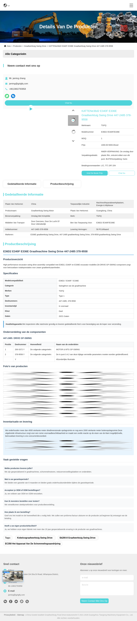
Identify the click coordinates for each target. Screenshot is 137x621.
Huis (9, 46)
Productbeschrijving (62, 184)
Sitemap (20, 615)
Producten (17, 46)
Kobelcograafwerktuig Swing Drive (34, 538)
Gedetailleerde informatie (21, 184)
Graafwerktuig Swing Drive (35, 46)
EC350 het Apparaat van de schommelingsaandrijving (32, 544)
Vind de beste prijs (95, 173)
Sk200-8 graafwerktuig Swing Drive (78, 538)
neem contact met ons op (94, 601)
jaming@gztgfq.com (18, 83)
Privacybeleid (9, 615)
